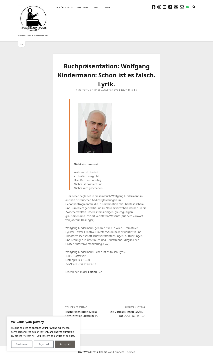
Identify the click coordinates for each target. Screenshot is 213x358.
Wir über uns (63, 7)
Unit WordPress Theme (92, 352)
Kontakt (107, 7)
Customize (22, 344)
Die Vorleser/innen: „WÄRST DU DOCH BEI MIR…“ (127, 314)
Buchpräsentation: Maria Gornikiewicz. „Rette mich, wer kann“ (81, 316)
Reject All (44, 344)
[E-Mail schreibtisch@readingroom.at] (176, 7)
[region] (43, 333)
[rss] (170, 7)
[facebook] (153, 7)
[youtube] (164, 7)
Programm (83, 7)
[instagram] (159, 7)
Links (96, 7)
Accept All (65, 344)
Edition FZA (94, 272)
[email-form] (182, 7)
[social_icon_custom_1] (187, 7)
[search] (194, 7)
